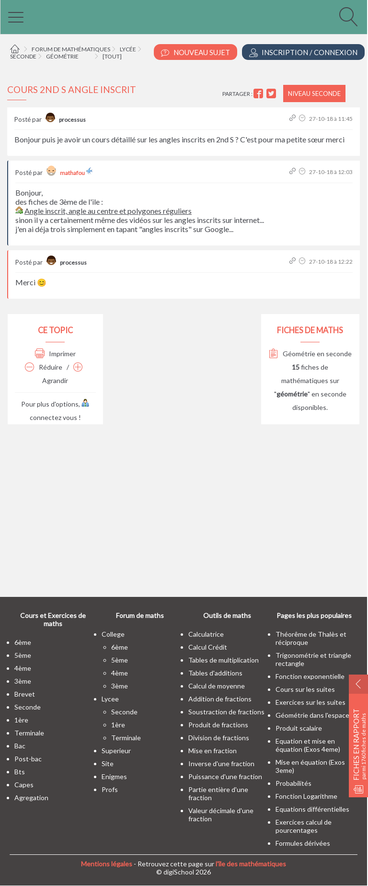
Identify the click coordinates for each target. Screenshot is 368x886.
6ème (22, 642)
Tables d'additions (215, 673)
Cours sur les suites (305, 689)
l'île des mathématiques (251, 864)
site (108, 763)
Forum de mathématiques (71, 49)
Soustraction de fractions (226, 712)
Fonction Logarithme (306, 796)
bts (19, 772)
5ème (22, 655)
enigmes (114, 776)
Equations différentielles (312, 809)
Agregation (31, 797)
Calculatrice (206, 634)
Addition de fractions (220, 699)
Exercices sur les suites (310, 702)
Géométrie (62, 56)
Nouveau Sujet (195, 52)
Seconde (23, 56)
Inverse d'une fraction (221, 763)
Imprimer (55, 354)
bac (19, 746)
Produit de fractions (218, 725)
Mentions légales (106, 864)
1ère (21, 720)
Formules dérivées (303, 843)
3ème (22, 681)
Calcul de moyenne (216, 686)
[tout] (112, 56)
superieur (116, 750)
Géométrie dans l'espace (312, 715)
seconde (27, 707)
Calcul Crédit (207, 647)
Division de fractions (218, 738)
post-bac (28, 759)
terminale (29, 733)
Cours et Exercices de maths (53, 619)
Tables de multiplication (223, 660)
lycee (110, 699)
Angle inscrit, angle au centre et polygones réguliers (108, 210)
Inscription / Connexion (303, 52)
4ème (22, 668)
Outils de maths (227, 615)
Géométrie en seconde (310, 354)
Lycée (128, 49)
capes (24, 785)
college (113, 634)
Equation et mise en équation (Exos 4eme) (308, 745)
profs (110, 789)
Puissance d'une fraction (225, 776)
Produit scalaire (299, 728)
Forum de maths (140, 615)
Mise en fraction (212, 750)
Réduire (43, 367)
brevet (24, 694)
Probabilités (293, 783)
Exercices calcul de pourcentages (304, 826)
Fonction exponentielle (310, 676)
